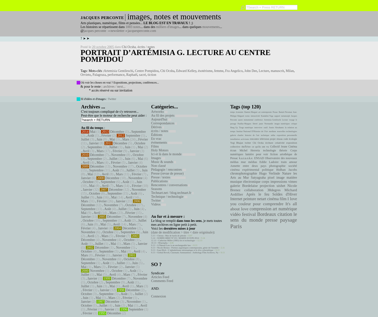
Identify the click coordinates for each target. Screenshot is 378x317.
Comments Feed (162, 281)
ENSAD (259, 158)
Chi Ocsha (129, 47)
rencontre (254, 139)
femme (218, 71)
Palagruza (99, 75)
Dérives (157, 127)
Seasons (157, 189)
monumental (248, 120)
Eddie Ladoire (269, 162)
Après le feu (257, 194)
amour (293, 162)
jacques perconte (95, 31)
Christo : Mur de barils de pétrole (171, 235)
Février (106, 135)
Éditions (157, 135)
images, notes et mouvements (174, 16)
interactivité (255, 116)
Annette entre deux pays (248, 166)
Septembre (138, 132)
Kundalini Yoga (267, 116)
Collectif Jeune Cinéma (283, 146)
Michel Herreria (250, 150)
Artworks (159, 111)
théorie (283, 150)
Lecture (264, 71)
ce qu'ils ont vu (260, 146)
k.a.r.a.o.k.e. (246, 158)
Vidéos (158, 204)
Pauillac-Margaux (244, 124)
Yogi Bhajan (236, 142)
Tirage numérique (246, 128)
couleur (244, 204)
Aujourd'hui (161, 119)
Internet (236, 199)
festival (249, 214)
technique (265, 135)
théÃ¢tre (246, 146)
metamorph (285, 116)
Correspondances (164, 123)
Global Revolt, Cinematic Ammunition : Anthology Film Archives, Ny (187, 252)
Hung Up (234, 128)
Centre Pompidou (147, 71)
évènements (166, 142)
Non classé (159, 166)
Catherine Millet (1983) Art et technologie (176, 240)
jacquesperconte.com (142, 31)
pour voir (262, 154)
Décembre (117, 132)
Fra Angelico (234, 71)
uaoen (240, 120)
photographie (277, 166)
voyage (292, 120)
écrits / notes (146, 47)
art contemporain (265, 112)
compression (260, 208)
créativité (279, 142)
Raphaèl (131, 75)
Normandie (268, 124)
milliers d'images (167, 27)
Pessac (275, 112)
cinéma (273, 199)
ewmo (247, 116)
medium (272, 131)
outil (266, 127)
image (281, 177)
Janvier (94, 143)
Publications (160, 181)
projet (273, 139)
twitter (248, 142)
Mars (125, 139)
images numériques (282, 124)
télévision (264, 139)
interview (258, 127)
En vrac (157, 139)
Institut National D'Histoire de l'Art (252, 131)
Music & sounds (163, 162)
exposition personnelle (287, 135)
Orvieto (86, 75)
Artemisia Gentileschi (118, 71)
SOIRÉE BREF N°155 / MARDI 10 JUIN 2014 (178, 238)
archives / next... (114, 86)
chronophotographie (243, 173)
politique (268, 169)
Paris (236, 226)
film (283, 199)
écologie (293, 139)
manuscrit (277, 71)
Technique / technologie (169, 196)
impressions (278, 181)
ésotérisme (205, 71)
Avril (85, 151)
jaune (261, 124)
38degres (274, 190)
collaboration (253, 190)
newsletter (117, 31)
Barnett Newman (285, 112)
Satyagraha (258, 177)
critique (294, 124)
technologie (269, 150)
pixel (271, 177)
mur (243, 162)
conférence (258, 120)
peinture (249, 199)
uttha (273, 135)
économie (239, 112)
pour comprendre (268, 203)
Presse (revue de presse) (168, 173)
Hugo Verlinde (269, 173)
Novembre (118, 155)
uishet (281, 186)
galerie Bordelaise (244, 186)
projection (267, 186)
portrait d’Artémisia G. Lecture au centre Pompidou (175, 55)
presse (271, 220)
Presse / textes (168, 177)
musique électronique (245, 181)
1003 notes (133, 27)
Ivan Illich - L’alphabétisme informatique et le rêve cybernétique (185, 250)
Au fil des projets (174, 115)
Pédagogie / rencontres (168, 169)
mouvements (211, 27)
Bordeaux (266, 214)
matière (292, 177)
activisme (245, 139)
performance (116, 75)
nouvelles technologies (287, 131)
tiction (152, 75)
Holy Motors (160, 150)
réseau (280, 139)
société (292, 166)
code (286, 139)
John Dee (250, 71)
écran (233, 150)
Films (156, 146)
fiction (274, 154)
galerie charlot (236, 135)
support (277, 116)
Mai (93, 132)
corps (265, 181)
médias (252, 162)
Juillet (85, 139)
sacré (142, 75)
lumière (249, 154)
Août (90, 135)
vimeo (292, 181)
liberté (255, 124)
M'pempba (163, 243)
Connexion (158, 296)
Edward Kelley (186, 71)
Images (158, 158)
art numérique (285, 208)
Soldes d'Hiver (284, 194)
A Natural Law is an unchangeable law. (174, 245)
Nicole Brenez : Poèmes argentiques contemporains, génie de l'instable (188, 248)
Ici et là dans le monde (173, 154)
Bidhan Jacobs (286, 169)
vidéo (235, 214)
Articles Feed (160, 277)
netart (261, 199)
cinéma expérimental (244, 169)
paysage (288, 220)
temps (232, 112)
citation (284, 214)
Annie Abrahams (276, 127)
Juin (99, 139)
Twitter (112, 99)
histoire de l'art (252, 135)
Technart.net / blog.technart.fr (172, 193)
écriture (269, 142)
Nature (286, 173)
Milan (290, 71)
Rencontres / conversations (170, 185)
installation (235, 139)
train (284, 162)
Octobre (140, 143)
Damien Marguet (250, 112)
